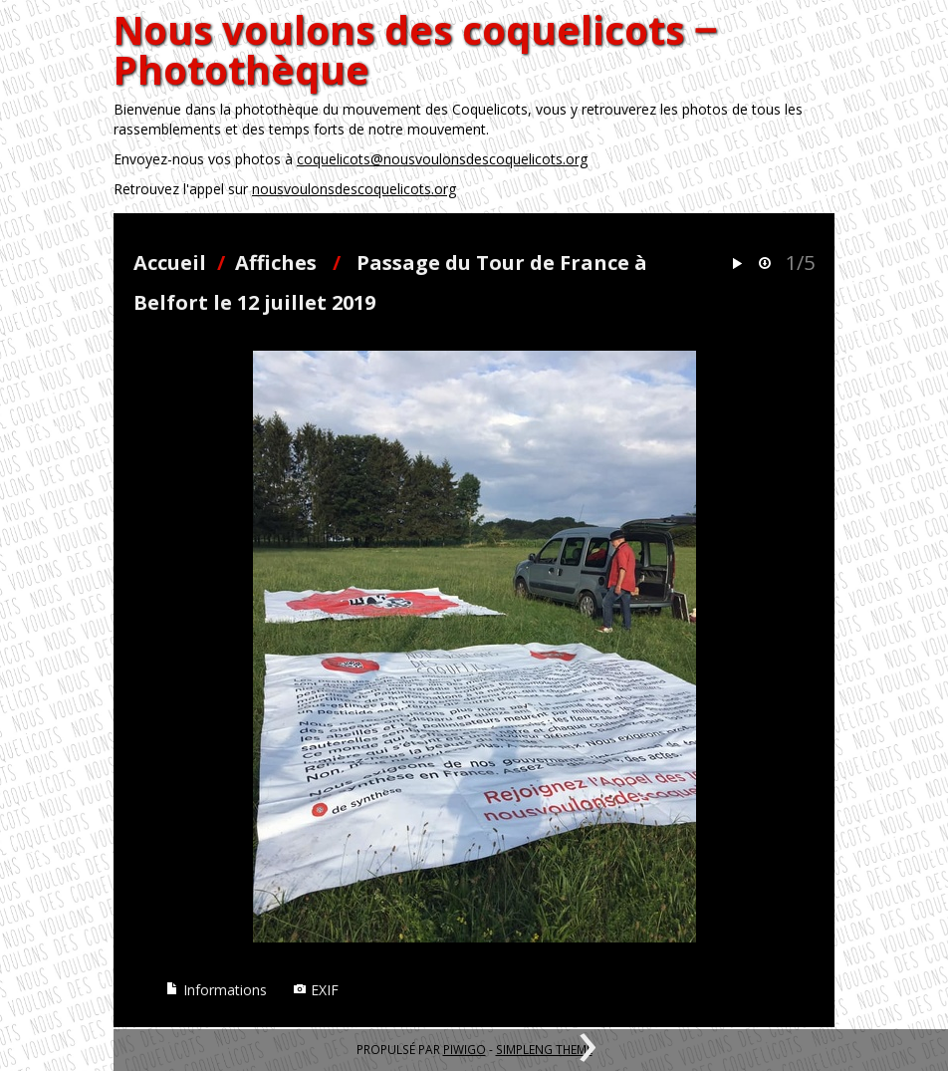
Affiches (276, 262)
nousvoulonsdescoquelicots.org (354, 188)
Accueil (169, 262)
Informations (216, 989)
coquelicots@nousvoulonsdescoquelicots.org (442, 158)
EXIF (316, 989)
